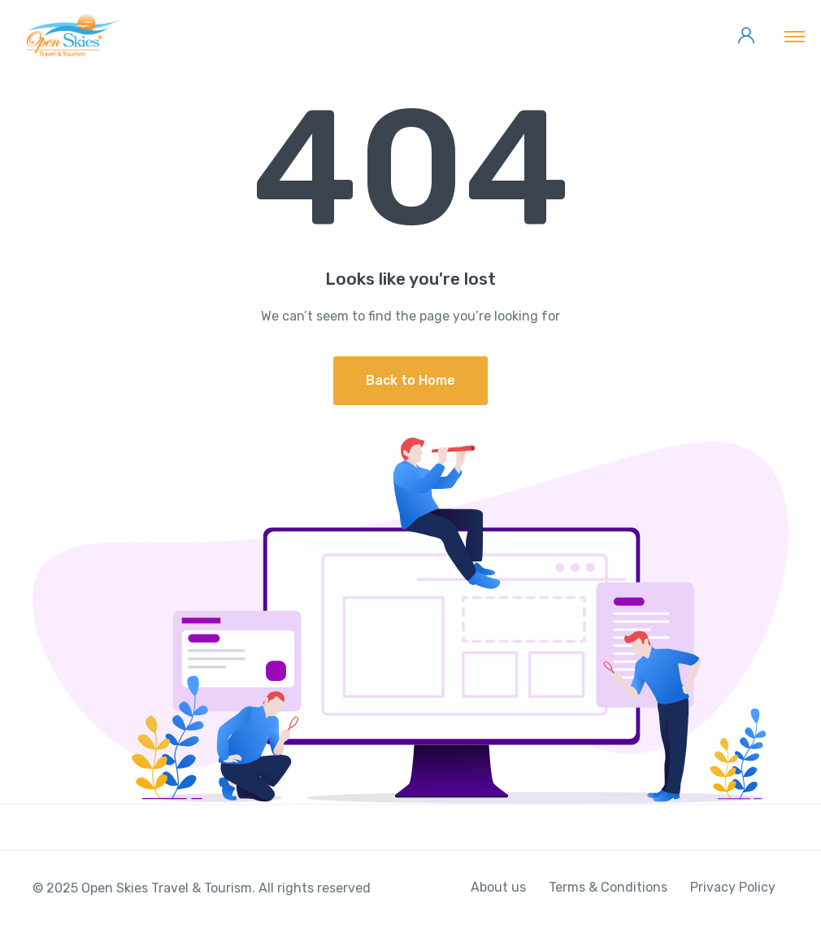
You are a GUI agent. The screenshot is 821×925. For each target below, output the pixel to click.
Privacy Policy (732, 887)
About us (498, 887)
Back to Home (410, 380)
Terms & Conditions (608, 887)
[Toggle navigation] (794, 36)
